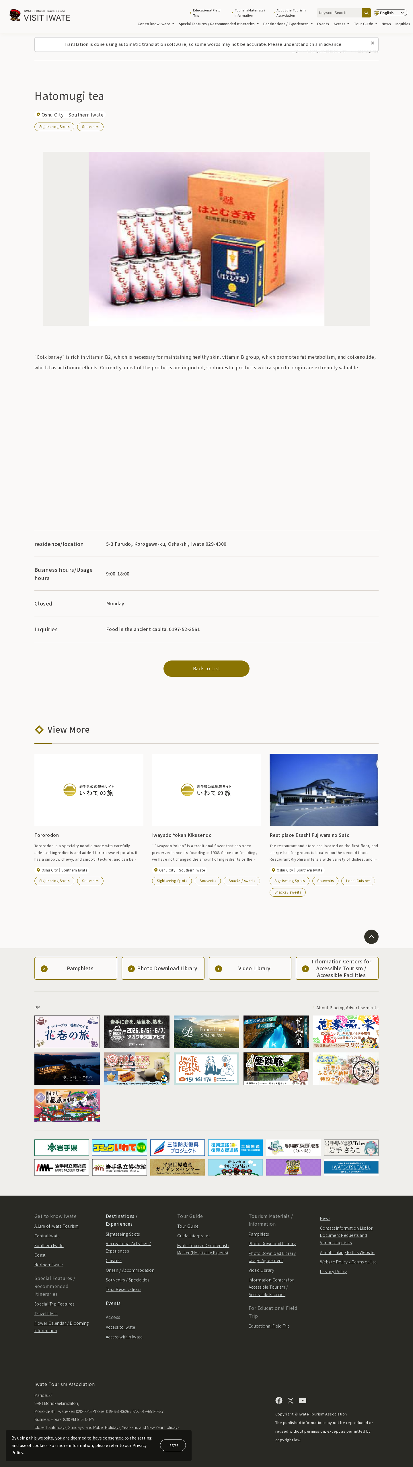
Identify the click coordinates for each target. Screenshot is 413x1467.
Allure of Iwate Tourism (56, 1226)
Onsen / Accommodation (130, 1270)
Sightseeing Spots (54, 126)
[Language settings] (390, 13)
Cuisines (114, 1260)
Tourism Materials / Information (250, 12)
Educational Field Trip (207, 12)
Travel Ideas (46, 1313)
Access (341, 23)
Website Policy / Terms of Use (348, 1262)
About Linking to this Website (347, 1252)
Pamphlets (259, 1234)
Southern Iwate (49, 1245)
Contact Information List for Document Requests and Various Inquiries (346, 1235)
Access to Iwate (120, 1327)
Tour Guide (365, 23)
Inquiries (403, 23)
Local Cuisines (358, 880)
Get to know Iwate (156, 23)
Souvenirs (90, 126)
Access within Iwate (124, 1337)
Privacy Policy (333, 1271)
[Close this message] (372, 43)
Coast (39, 1255)
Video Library (261, 1270)
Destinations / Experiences (288, 23)
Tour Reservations (123, 1289)
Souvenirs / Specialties (127, 1280)
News (386, 23)
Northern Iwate (48, 1264)
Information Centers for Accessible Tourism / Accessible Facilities (271, 1287)
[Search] (366, 12)
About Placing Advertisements (347, 1007)
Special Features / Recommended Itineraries (219, 23)
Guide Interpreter (193, 1236)
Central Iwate (47, 1236)
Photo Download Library (272, 1243)
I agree (173, 1444)
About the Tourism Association (291, 12)
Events (323, 23)
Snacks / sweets (242, 880)
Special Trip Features (54, 1304)
